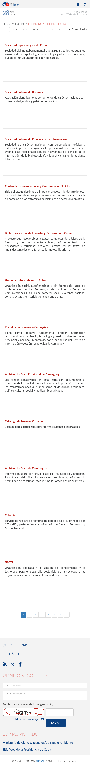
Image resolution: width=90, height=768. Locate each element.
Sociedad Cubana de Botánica (24, 92)
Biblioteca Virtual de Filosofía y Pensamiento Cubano (39, 233)
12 (61, 29)
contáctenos (15, 654)
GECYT (9, 562)
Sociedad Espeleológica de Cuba (26, 45)
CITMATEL (41, 761)
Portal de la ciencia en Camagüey (26, 327)
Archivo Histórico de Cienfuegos (26, 468)
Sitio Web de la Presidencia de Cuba (27, 749)
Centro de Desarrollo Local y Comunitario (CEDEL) (37, 186)
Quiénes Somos (17, 645)
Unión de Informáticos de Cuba (25, 280)
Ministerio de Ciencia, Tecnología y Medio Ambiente (38, 743)
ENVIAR (55, 723)
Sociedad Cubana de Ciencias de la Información (36, 139)
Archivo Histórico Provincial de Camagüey (32, 374)
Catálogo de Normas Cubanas (24, 421)
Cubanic (10, 515)
